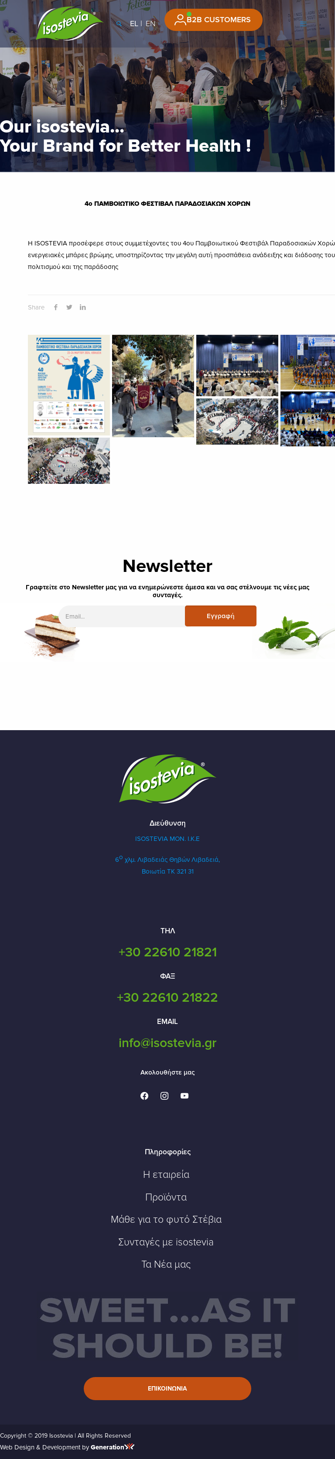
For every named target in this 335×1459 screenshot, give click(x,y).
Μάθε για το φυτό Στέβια (166, 1220)
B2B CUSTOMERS (219, 19)
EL (134, 23)
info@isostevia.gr (167, 1043)
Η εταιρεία (166, 1175)
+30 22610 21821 (168, 952)
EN (151, 23)
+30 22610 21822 (167, 998)
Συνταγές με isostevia (166, 1242)
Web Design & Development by (67, 1447)
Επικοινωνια (167, 1388)
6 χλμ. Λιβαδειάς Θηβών (153, 860)
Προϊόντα (166, 1197)
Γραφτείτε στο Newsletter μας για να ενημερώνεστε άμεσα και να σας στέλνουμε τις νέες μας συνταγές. (167, 591)
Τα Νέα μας (166, 1264)
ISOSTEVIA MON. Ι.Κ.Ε (167, 839)
